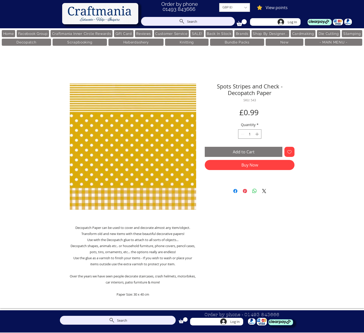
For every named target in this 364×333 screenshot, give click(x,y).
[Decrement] (242, 134)
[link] (242, 22)
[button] (234, 7)
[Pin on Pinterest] (245, 191)
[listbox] (234, 7)
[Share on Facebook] (235, 191)
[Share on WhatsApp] (255, 191)
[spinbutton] (249, 134)
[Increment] (257, 134)
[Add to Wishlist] (289, 152)
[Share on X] (264, 191)
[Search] (188, 21)
